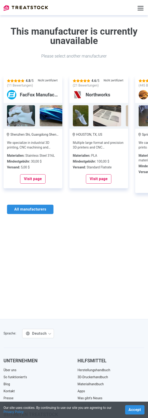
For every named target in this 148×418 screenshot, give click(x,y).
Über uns (10, 370)
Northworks (98, 95)
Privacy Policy (14, 412)
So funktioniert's (15, 377)
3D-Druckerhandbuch (93, 377)
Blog (7, 384)
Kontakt (9, 391)
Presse (9, 398)
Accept (135, 409)
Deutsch (38, 333)
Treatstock (26, 8)
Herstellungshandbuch (94, 370)
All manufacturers (30, 209)
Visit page (33, 179)
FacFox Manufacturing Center (51, 95)
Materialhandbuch (91, 384)
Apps (81, 391)
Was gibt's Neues (90, 398)
